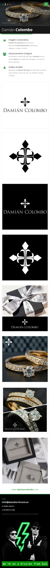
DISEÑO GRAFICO (8, 506)
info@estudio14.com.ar (15, 502)
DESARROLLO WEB (8, 510)
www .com (25, 489)
